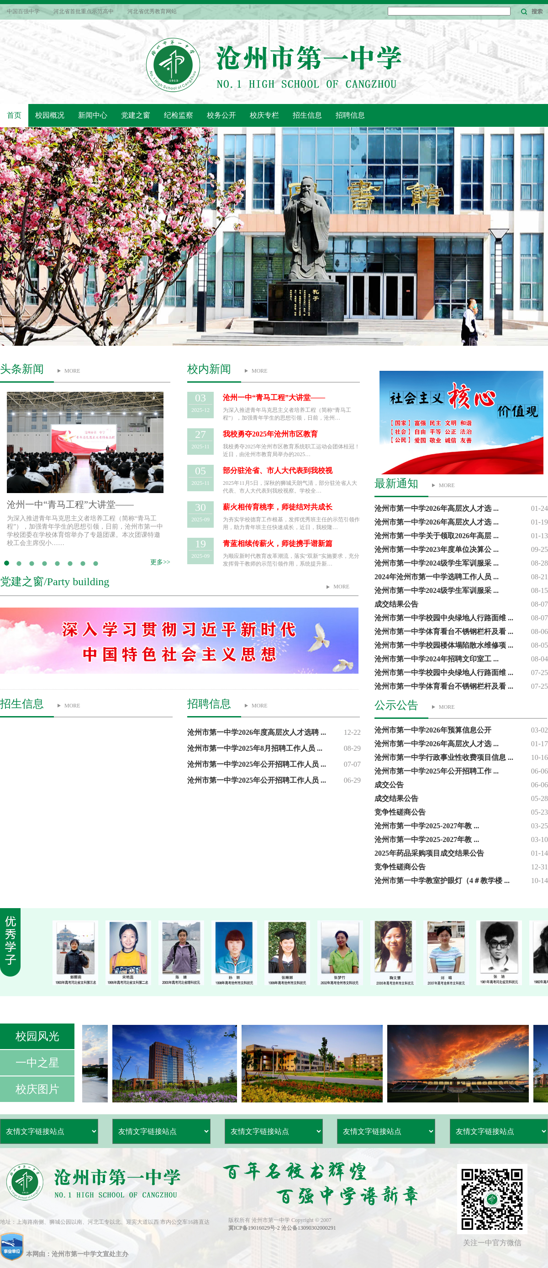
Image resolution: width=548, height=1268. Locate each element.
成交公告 (389, 785)
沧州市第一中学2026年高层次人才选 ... (436, 508)
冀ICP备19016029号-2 (254, 1228)
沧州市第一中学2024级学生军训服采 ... (436, 563)
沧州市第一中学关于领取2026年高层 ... (436, 536)
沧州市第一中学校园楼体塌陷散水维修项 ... (443, 645)
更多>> (160, 562)
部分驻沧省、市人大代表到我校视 (277, 470)
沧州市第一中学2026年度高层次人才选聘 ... (256, 732)
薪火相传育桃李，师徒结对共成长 (277, 507)
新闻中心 (92, 115)
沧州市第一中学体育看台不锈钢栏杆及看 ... (443, 631)
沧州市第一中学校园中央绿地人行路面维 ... (443, 618)
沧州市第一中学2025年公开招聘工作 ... (436, 771)
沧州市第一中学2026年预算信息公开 (432, 730)
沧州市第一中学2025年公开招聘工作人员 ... (256, 764)
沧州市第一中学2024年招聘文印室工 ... (436, 659)
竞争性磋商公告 (400, 812)
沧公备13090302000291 (308, 1228)
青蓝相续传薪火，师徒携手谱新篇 (277, 543)
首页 (14, 115)
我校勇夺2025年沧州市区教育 (270, 434)
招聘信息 (350, 115)
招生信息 (307, 115)
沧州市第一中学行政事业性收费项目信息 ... (443, 757)
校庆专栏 (264, 115)
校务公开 (221, 115)
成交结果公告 (396, 604)
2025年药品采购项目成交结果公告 (429, 853)
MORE (72, 371)
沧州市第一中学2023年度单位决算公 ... (436, 549)
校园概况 (49, 115)
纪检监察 (178, 115)
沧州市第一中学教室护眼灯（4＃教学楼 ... (442, 880)
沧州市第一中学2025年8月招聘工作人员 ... (254, 748)
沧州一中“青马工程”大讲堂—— (70, 504)
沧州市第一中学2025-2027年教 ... (426, 826)
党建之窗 (135, 115)
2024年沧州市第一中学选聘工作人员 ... (436, 577)
